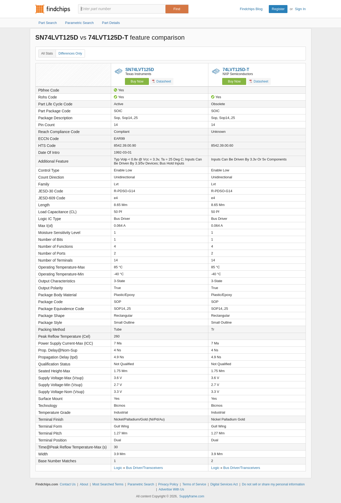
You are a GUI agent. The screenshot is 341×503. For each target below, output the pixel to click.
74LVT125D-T (235, 69)
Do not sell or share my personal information (273, 484)
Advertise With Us (171, 489)
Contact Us (67, 484)
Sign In (300, 9)
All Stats (47, 53)
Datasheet (161, 81)
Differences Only (70, 53)
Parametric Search (141, 484)
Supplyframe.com (191, 496)
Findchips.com (52, 9)
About (84, 484)
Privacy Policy (168, 484)
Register (278, 9)
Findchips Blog (251, 9)
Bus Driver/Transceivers (144, 468)
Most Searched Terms (108, 484)
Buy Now (137, 81)
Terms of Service (194, 484)
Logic (118, 468)
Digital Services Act (224, 484)
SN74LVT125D (139, 69)
